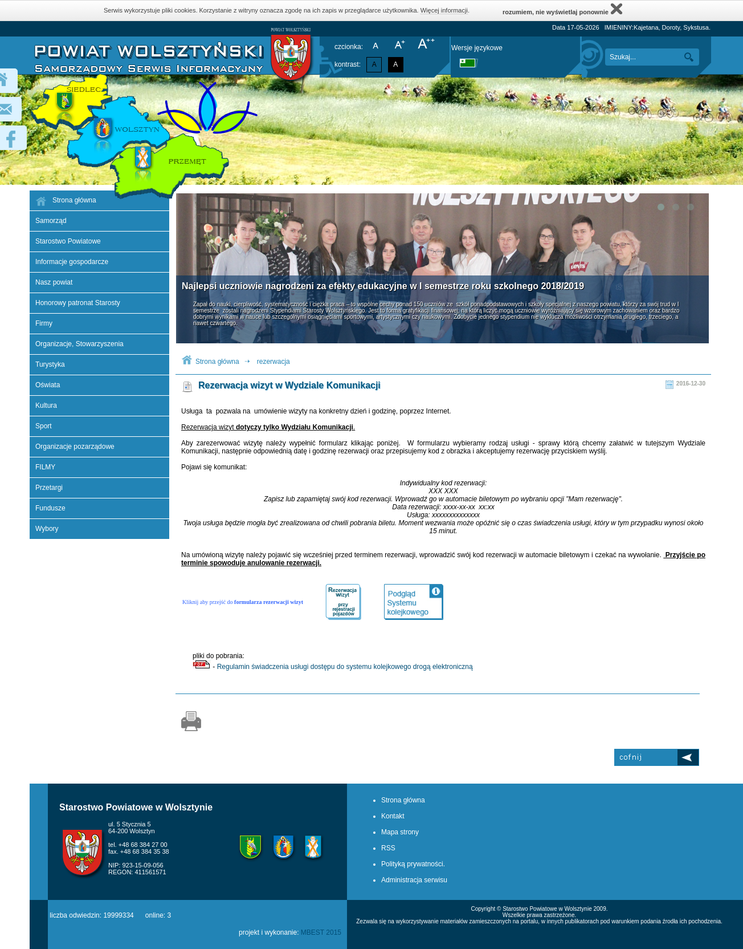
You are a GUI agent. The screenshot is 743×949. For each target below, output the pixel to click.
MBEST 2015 (321, 932)
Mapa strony (400, 832)
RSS (388, 848)
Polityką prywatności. (413, 864)
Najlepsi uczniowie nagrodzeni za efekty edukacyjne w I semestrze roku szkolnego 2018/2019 (383, 286)
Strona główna (217, 362)
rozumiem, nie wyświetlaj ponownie (562, 8)
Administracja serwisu (414, 880)
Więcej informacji (444, 10)
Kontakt (393, 816)
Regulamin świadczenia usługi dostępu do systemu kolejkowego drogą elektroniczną (345, 667)
